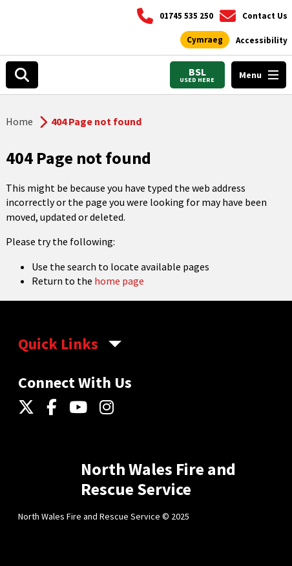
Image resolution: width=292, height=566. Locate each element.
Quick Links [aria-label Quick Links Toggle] (58, 344)
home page (119, 280)
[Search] (22, 74)
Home (19, 121)
